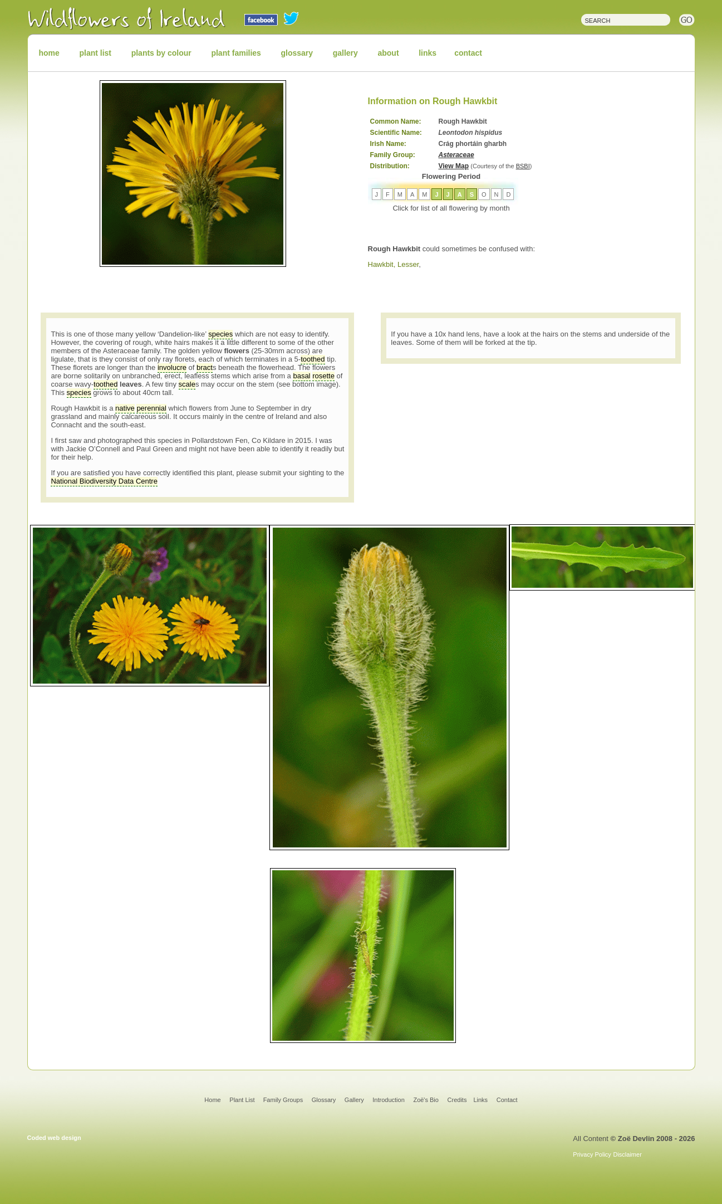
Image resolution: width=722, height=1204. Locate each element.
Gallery (354, 1099)
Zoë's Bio (426, 1099)
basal (301, 376)
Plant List (242, 1099)
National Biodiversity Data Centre (104, 481)
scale (187, 384)
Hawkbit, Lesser (393, 264)
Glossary (324, 1099)
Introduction (388, 1099)
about (388, 52)
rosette (323, 376)
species (220, 334)
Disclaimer (627, 1154)
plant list (95, 52)
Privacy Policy (592, 1154)
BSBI (523, 166)
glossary (297, 52)
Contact (507, 1099)
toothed (313, 359)
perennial (151, 408)
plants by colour (161, 52)
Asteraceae (456, 155)
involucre (172, 367)
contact (468, 52)
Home (212, 1099)
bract (205, 367)
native (125, 408)
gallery (345, 52)
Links (480, 1099)
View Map (454, 166)
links (427, 52)
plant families (236, 52)
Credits (457, 1099)
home (49, 52)
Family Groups (283, 1099)
